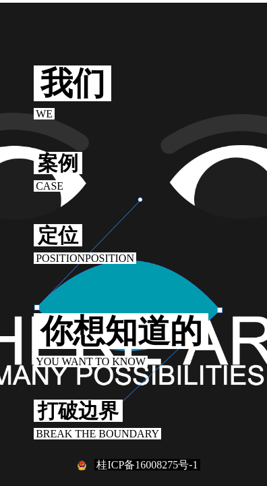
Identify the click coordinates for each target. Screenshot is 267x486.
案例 (58, 163)
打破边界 (78, 411)
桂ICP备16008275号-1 (147, 464)
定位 (58, 235)
